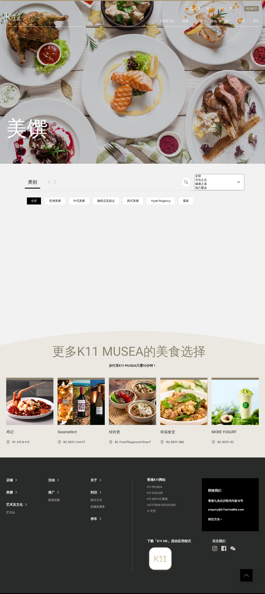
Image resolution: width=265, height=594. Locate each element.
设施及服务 (97, 506)
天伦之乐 (219, 180)
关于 (256, 21)
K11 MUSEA (154, 487)
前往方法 (96, 500)
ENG (221, 8)
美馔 (199, 21)
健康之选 (219, 184)
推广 (228, 21)
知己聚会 (219, 188)
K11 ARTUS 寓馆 (157, 499)
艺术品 (10, 512)
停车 (209, 8)
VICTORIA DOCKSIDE (161, 505)
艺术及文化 (167, 21)
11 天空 (151, 511)
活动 (214, 21)
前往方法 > (215, 519)
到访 (242, 21)
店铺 (185, 21)
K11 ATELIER (155, 493)
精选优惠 (54, 500)
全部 (219, 176)
